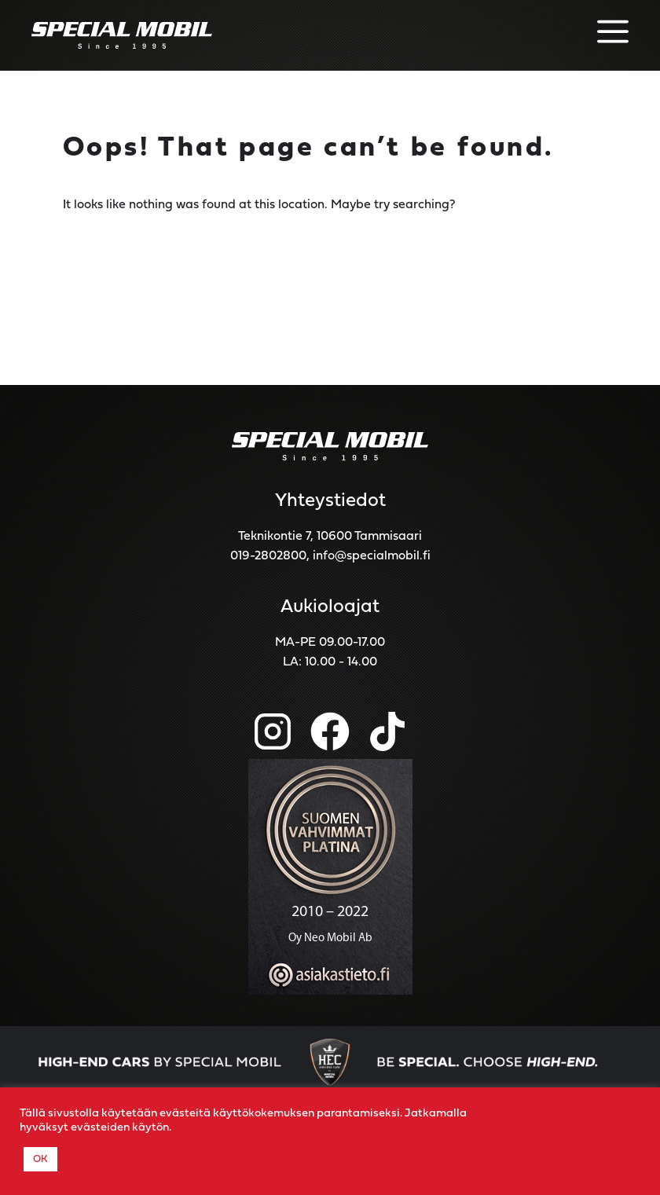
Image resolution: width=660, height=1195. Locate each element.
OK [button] (40, 1159)
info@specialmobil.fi (372, 556)
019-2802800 (268, 556)
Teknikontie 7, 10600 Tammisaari (330, 536)
